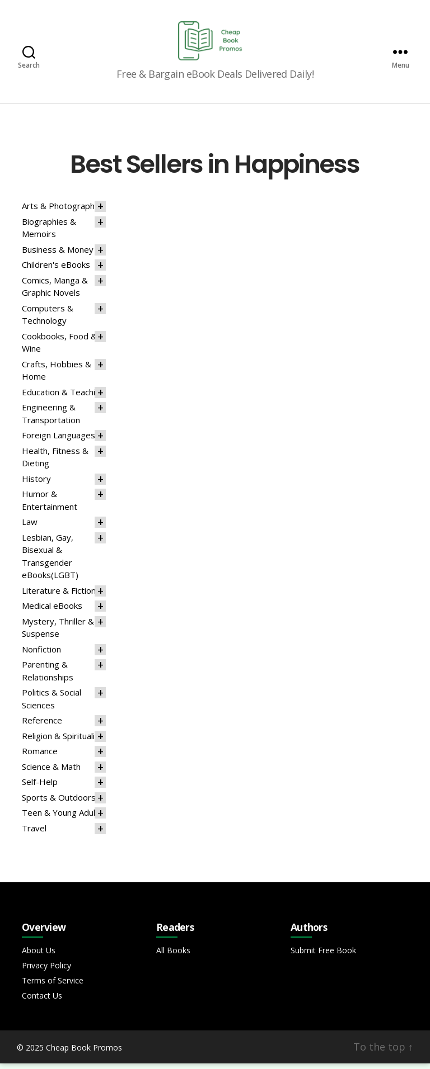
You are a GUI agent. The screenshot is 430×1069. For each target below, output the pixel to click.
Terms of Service (52, 986)
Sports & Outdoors (59, 802)
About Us (38, 955)
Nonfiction (41, 654)
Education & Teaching (63, 397)
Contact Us (42, 1001)
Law (30, 527)
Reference (42, 725)
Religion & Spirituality (62, 741)
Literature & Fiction (59, 596)
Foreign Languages (58, 440)
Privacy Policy (46, 971)
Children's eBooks (56, 270)
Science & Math (51, 772)
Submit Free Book (323, 955)
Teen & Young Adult (60, 818)
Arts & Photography (60, 211)
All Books (173, 955)
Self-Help (40, 787)
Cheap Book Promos (84, 1053)
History (36, 484)
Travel (34, 833)
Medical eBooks (52, 611)
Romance (40, 756)
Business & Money (58, 255)
